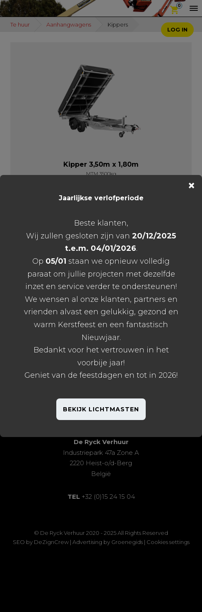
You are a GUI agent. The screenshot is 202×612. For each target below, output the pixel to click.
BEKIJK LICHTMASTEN (101, 409)
